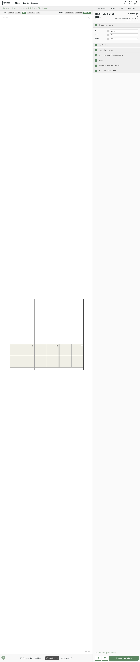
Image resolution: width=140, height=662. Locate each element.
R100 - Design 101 (43, 8)
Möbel (17, 3)
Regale (14, 8)
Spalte (18, 13)
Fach (23, 13)
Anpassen (87, 13)
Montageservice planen (107, 70)
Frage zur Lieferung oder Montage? (106, 653)
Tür (38, 13)
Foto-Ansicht (26, 658)
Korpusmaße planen (106, 25)
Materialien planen (106, 50)
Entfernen (78, 13)
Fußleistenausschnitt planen (109, 65)
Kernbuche (22, 8)
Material (39, 658)
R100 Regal (31, 8)
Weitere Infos (67, 658)
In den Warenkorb (124, 658)
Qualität (26, 3)
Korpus (11, 13)
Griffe (101, 60)
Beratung (34, 3)
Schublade (31, 13)
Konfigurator (52, 658)
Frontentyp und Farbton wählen (111, 55)
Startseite (6, 8)
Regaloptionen (104, 45)
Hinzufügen (69, 13)
